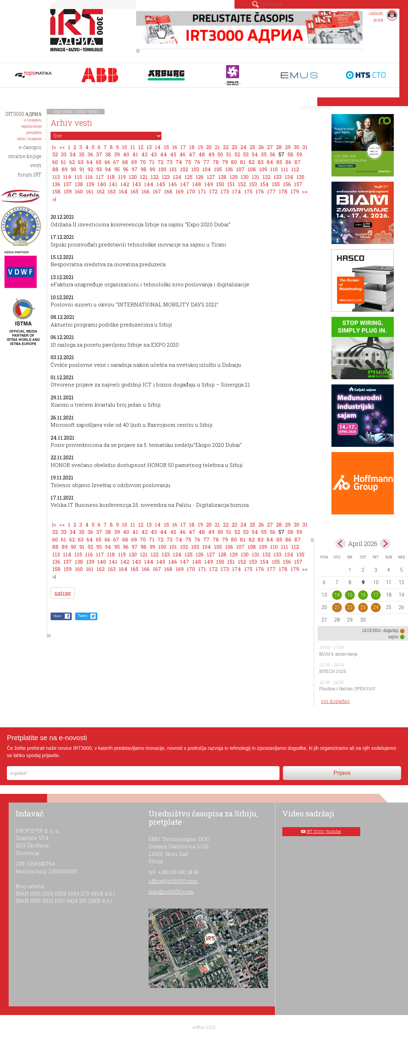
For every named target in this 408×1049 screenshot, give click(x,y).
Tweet (82, 616)
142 (125, 184)
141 (113, 184)
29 (288, 147)
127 (211, 176)
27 (270, 147)
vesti (68, 111)
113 (56, 176)
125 (189, 176)
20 (209, 147)
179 (295, 191)
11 (132, 147)
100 (162, 169)
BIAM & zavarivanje (338, 654)
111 (284, 169)
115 (78, 176)
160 (79, 191)
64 (90, 161)
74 (179, 161)
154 (264, 184)
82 (252, 161)
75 (188, 161)
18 (192, 147)
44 (163, 154)
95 (117, 169)
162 (101, 191)
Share (57, 616)
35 (82, 154)
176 (260, 191)
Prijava (342, 773)
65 (98, 161)
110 (274, 169)
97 (135, 169)
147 (184, 184)
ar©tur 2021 (204, 1027)
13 (149, 147)
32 (55, 154)
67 (116, 161)
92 (90, 169)
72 (160, 161)
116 (89, 176)
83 (261, 161)
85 (279, 161)
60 (55, 161)
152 (242, 184)
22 (226, 147)
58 (290, 154)
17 (183, 147)
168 (168, 191)
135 (300, 176)
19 (200, 147)
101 (173, 169)
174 (236, 191)
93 (99, 169)
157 (298, 184)
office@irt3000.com (173, 880)
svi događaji (335, 701)
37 (99, 154)
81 (243, 161)
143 (136, 184)
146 (172, 184)
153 (253, 184)
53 (246, 154)
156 (287, 184)
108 (252, 169)
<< (62, 147)
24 (243, 147)
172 (213, 191)
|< (54, 147)
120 (133, 176)
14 (158, 147)
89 (65, 169)
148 (196, 184)
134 (289, 176)
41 (135, 154)
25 (252, 147)
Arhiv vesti (87, 111)
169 (180, 191)
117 (100, 176)
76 (197, 161)
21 (217, 147)
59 (299, 154)
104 (206, 169)
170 (191, 191)
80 (234, 161)
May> (385, 543)
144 (148, 184)
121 (144, 176)
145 (161, 184)
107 (240, 169)
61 (63, 161)
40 (126, 154)
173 (225, 191)
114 (67, 176)
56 (272, 154)
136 (56, 184)
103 (195, 169)
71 (151, 161)
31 (305, 147)
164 (123, 191)
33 (63, 154)
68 (125, 161)
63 (80, 161)
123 (166, 176)
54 (255, 154)
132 (266, 176)
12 (140, 147)
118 (111, 176)
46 (182, 154)
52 (237, 154)
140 (101, 184)
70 (143, 161)
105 (218, 169)
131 (255, 176)
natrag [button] (62, 593)
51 (228, 154)
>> (305, 191)
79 (225, 161)
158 (56, 191)
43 (154, 154)
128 (222, 176)
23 (234, 147)
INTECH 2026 (332, 671)
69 (134, 161)
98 (144, 169)
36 (90, 154)
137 (67, 184)
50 (220, 154)
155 (276, 184)
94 (108, 169)
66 (107, 161)
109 (263, 169)
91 (82, 169)
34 (73, 154)
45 (173, 154)
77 (206, 161)
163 (112, 191)
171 (202, 191)
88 (55, 169)
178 (283, 191)
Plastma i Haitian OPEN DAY (347, 688)
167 (157, 191)
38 (108, 154)
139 (90, 184)
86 (288, 161)
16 (174, 147)
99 (152, 169)
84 (270, 161)
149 (208, 184)
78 (216, 161)
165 (135, 191)
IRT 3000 (78, 34)
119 (122, 176)
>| (54, 199)
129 (234, 176)
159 (68, 191)
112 (295, 169)
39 (117, 154)
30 (296, 147)
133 (278, 176)
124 (177, 176)
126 (200, 176)
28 (279, 147)
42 (144, 154)
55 (264, 154)
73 (169, 161)
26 (261, 147)
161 (90, 191)
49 (211, 154)
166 (146, 191)
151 (231, 184)
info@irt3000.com (171, 891)
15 (166, 147)
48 (201, 154)
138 (79, 184)
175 (248, 191)
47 (192, 154)
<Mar (340, 543)
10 (124, 147)
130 (245, 176)
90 (73, 169)
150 (220, 184)
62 (72, 161)
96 (125, 169)
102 (184, 169)
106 (229, 169)
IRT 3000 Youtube (324, 831)
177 (271, 191)
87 (297, 161)
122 (155, 176)
